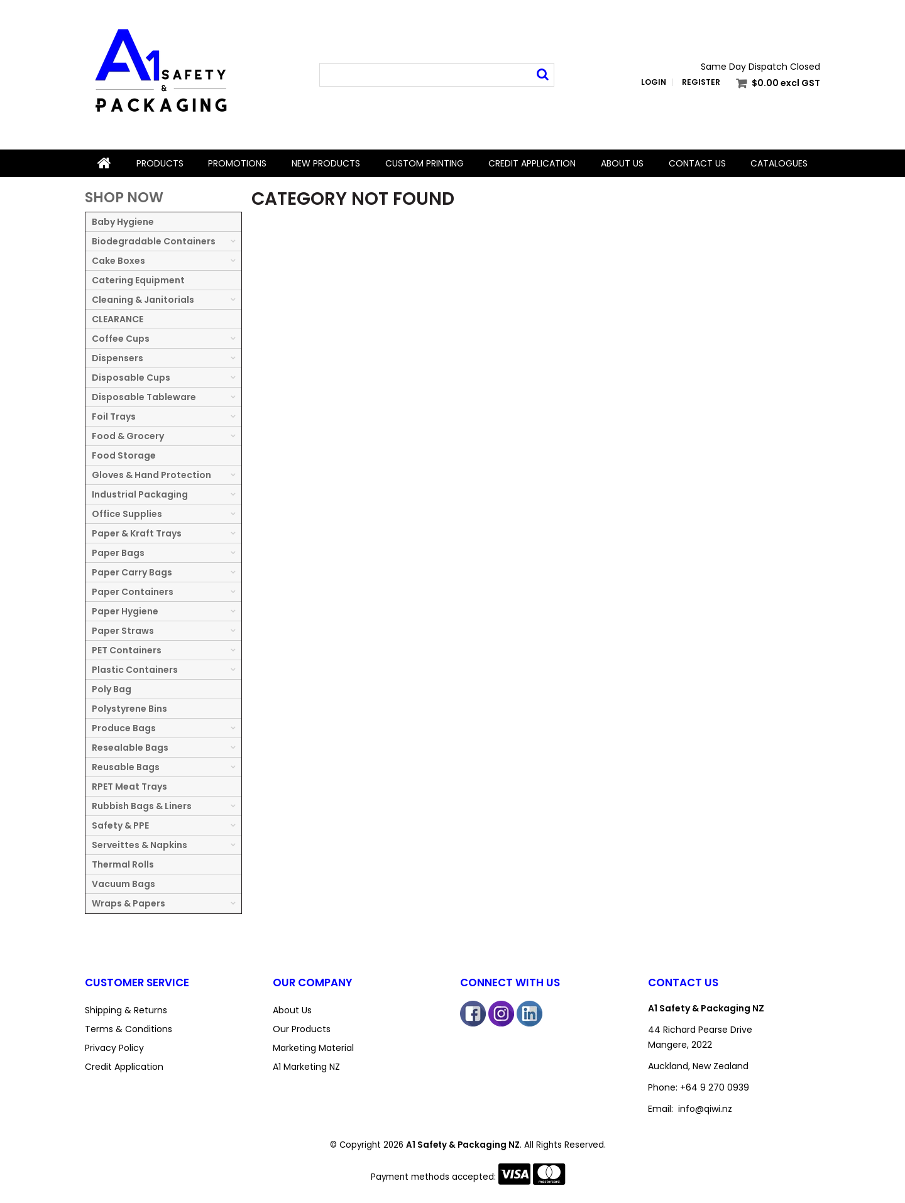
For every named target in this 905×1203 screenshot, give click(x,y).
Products (160, 163)
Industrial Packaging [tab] (140, 494)
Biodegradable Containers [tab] (154, 241)
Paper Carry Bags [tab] (132, 572)
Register (701, 82)
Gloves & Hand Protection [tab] (151, 475)
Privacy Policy (114, 1048)
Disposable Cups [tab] (131, 377)
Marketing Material (313, 1048)
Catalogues (779, 163)
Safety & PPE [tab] (120, 825)
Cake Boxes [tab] (118, 260)
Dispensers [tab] (117, 358)
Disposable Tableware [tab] (144, 397)
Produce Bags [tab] (124, 728)
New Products (326, 163)
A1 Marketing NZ (306, 1066)
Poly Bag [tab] (111, 689)
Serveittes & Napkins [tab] (139, 845)
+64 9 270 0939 (714, 1087)
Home (104, 163)
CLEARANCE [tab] (117, 319)
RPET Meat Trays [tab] (129, 786)
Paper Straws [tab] (123, 630)
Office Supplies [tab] (127, 514)
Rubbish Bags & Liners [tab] (142, 806)
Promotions (237, 163)
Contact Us (697, 163)
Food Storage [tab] (124, 455)
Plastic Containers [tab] (135, 669)
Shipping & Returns (126, 1010)
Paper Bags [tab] (118, 553)
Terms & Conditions (128, 1029)
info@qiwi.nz (705, 1108)
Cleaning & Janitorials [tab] (143, 299)
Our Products (302, 1029)
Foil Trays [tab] (114, 416)
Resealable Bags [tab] (130, 747)
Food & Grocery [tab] (128, 436)
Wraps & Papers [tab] (128, 903)
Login (653, 82)
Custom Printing (424, 163)
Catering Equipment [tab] (138, 280)
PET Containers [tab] (127, 650)
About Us (622, 163)
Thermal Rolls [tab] (123, 864)
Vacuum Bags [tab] (123, 884)
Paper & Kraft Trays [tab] (137, 533)
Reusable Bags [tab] (126, 767)
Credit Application (532, 163)
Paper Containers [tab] (132, 591)
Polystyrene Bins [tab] (129, 708)
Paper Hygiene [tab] (125, 611)
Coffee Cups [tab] (121, 338)
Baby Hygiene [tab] (123, 221)
